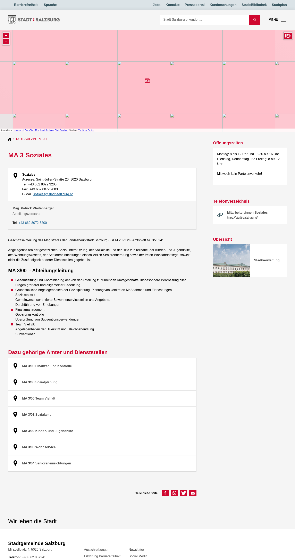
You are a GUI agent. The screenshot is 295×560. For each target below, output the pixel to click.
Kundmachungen (223, 5)
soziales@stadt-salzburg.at (53, 194)
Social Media (138, 556)
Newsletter (136, 549)
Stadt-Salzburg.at (30, 139)
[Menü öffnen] (278, 20)
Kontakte (172, 5)
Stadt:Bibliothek (254, 5)
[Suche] (204, 20)
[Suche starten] (254, 20)
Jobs (156, 5)
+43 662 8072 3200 (32, 223)
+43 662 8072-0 (33, 557)
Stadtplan (279, 5)
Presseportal (195, 5)
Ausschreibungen (96, 549)
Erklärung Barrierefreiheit (102, 556)
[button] (165, 493)
